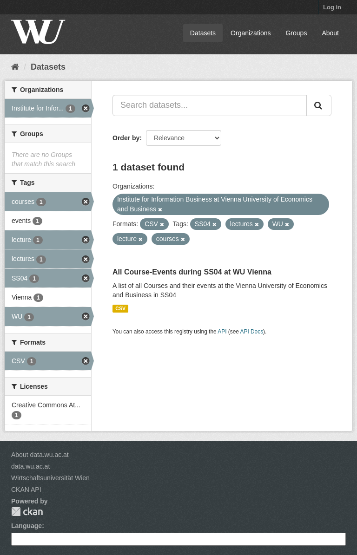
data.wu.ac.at (30, 466)
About (330, 33)
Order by (125, 138)
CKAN (27, 511)
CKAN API (26, 489)
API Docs (252, 331)
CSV (120, 308)
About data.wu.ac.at (40, 454)
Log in (332, 7)
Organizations (251, 33)
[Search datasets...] (209, 105)
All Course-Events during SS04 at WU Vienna (191, 272)
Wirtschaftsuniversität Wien (50, 478)
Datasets (203, 33)
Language (26, 525)
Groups (296, 33)
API (222, 331)
